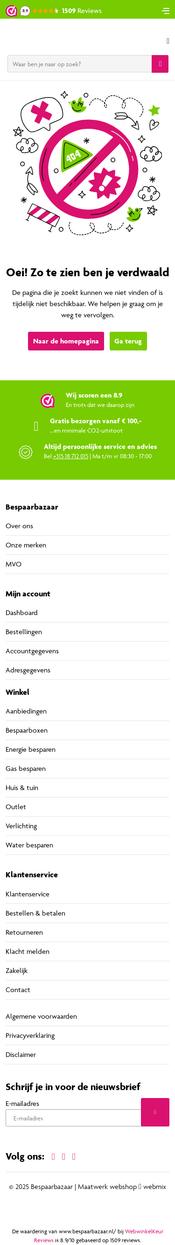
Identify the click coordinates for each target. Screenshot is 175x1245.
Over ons (19, 525)
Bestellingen (24, 631)
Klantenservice (27, 893)
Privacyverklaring (30, 1035)
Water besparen (29, 844)
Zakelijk (17, 970)
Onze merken (26, 544)
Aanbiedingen (26, 710)
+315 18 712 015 (70, 456)
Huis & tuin (22, 787)
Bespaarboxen (27, 730)
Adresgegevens (28, 669)
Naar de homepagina (66, 340)
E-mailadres (22, 1103)
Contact (18, 989)
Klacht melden (27, 951)
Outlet (16, 806)
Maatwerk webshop (107, 1186)
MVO (13, 564)
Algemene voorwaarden (41, 1016)
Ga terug (128, 340)
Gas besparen (26, 768)
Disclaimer (21, 1054)
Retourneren (24, 932)
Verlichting (21, 825)
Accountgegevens (32, 650)
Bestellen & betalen (35, 913)
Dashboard (22, 612)
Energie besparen (31, 749)
